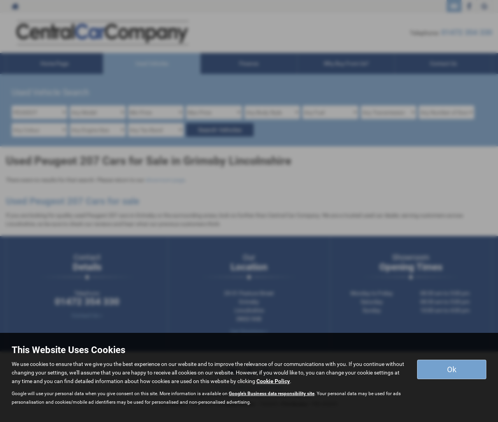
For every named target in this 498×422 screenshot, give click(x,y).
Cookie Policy (273, 381)
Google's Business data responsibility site (271, 393)
